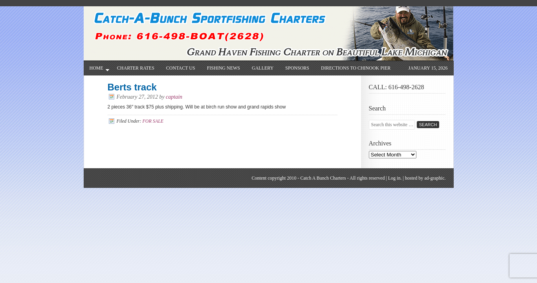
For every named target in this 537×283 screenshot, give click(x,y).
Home (96, 70)
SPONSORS (297, 68)
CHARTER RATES (135, 68)
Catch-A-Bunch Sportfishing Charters (272, 24)
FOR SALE (152, 121)
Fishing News (223, 68)
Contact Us (180, 68)
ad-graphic (434, 178)
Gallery (262, 68)
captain (174, 97)
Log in (394, 178)
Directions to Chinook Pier (355, 68)
